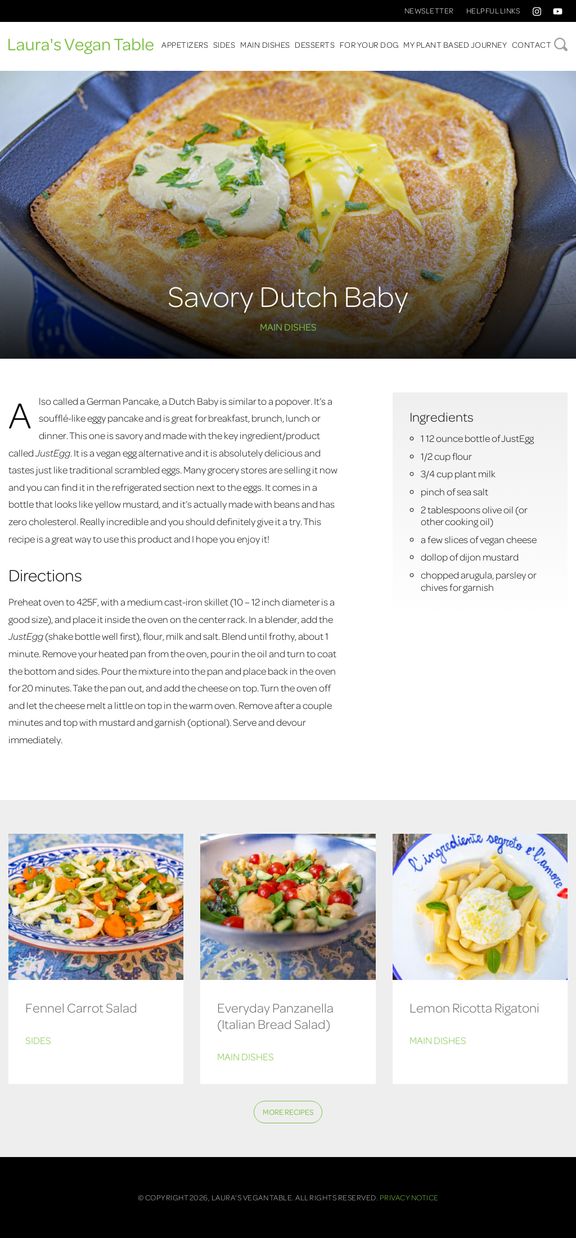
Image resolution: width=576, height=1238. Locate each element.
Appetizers (184, 44)
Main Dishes (265, 44)
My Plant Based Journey (455, 44)
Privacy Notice (409, 1197)
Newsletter (429, 10)
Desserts (315, 44)
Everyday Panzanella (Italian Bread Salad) (275, 1015)
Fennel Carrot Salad (81, 1007)
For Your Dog (369, 44)
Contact (532, 44)
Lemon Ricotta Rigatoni (474, 1007)
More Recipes (288, 1112)
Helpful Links (493, 10)
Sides (224, 44)
